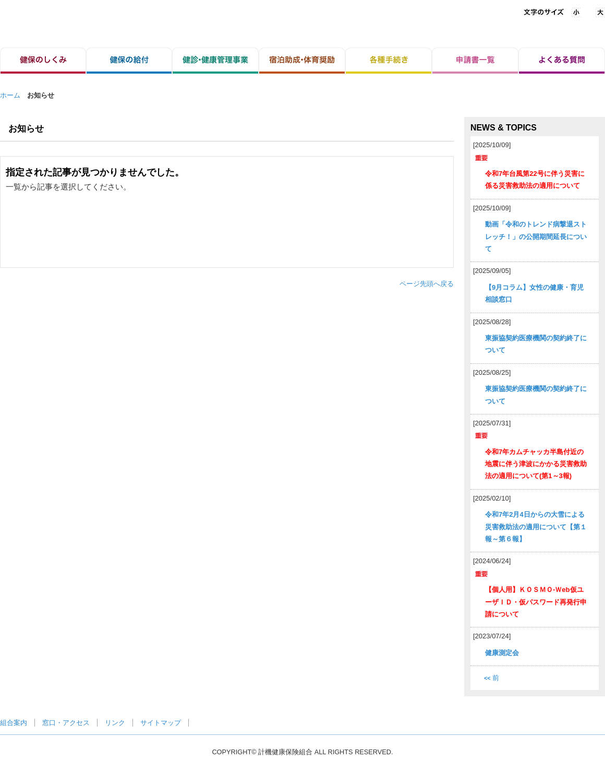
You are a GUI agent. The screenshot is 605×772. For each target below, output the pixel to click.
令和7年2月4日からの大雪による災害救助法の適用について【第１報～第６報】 (536, 526)
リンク (115, 723)
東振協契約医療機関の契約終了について (536, 344)
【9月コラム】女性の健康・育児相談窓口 (534, 293)
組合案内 (13, 723)
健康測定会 (502, 653)
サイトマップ (160, 723)
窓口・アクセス (66, 723)
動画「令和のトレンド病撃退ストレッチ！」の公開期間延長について (536, 236)
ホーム (10, 95)
